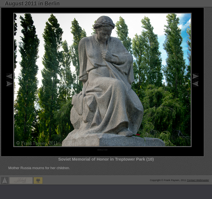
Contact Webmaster (198, 180)
